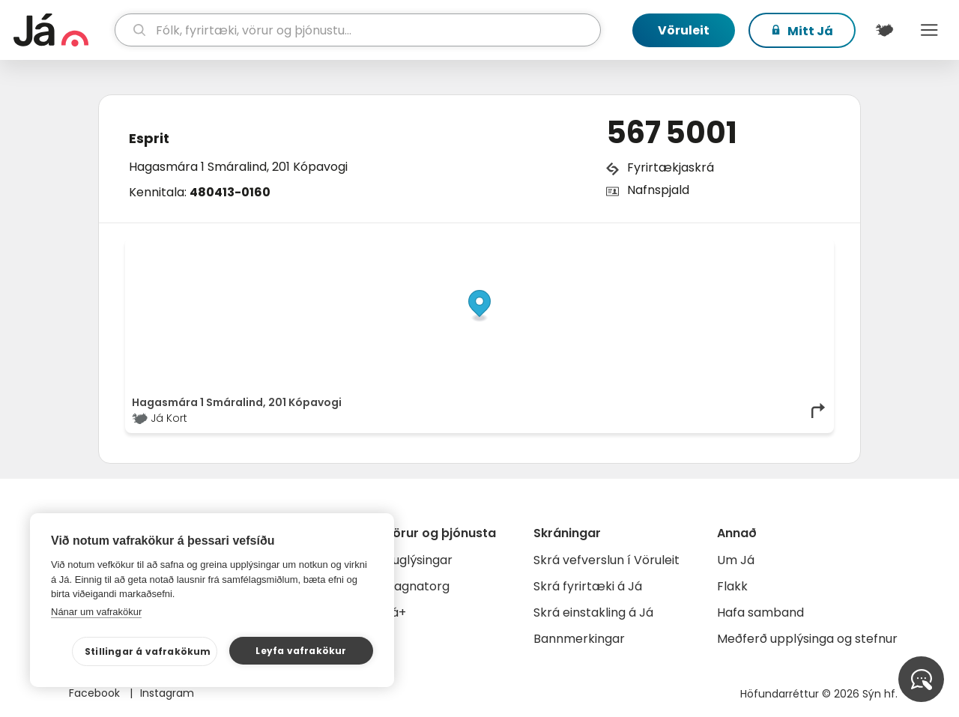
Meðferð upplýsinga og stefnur (807, 638)
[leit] (358, 30)
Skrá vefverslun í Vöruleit (606, 560)
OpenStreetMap (725, 248)
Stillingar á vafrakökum (148, 651)
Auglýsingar (418, 560)
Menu (929, 29)
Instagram (167, 693)
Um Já (735, 560)
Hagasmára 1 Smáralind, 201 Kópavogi (238, 166)
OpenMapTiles (798, 248)
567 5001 (671, 133)
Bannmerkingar (579, 638)
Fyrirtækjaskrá (670, 167)
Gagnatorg (417, 586)
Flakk (732, 586)
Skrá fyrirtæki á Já (587, 586)
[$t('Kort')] (884, 29)
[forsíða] (62, 29)
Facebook (96, 693)
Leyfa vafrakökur (300, 650)
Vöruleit (684, 30)
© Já (673, 248)
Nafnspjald (658, 190)
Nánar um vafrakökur (96, 611)
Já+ (395, 612)
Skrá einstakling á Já (593, 612)
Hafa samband (760, 612)
